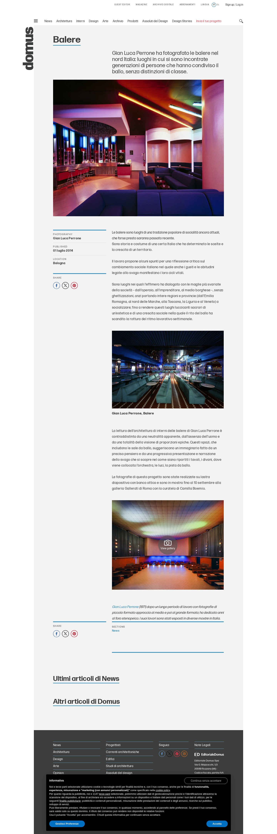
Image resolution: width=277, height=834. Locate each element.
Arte (105, 21)
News (48, 21)
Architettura (64, 21)
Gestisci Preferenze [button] (67, 823)
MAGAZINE (141, 4)
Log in (239, 4)
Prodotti (133, 21)
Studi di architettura (119, 766)
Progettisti (113, 745)
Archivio (118, 21)
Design (93, 21)
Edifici (110, 759)
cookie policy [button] (163, 790)
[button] (206, 780)
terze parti (104, 793)
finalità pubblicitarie (70, 800)
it (214, 5)
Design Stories (182, 21)
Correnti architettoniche (122, 752)
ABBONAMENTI (187, 4)
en (218, 5)
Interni (80, 21)
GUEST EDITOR (122, 4)
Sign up (229, 4)
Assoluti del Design (155, 21)
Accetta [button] (217, 823)
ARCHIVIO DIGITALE (163, 4)
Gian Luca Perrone (125, 607)
